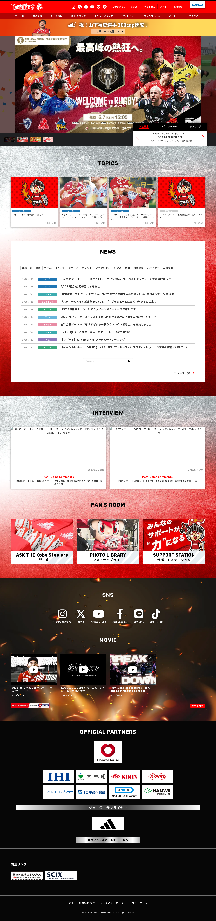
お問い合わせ (87, 903)
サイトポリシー (141, 903)
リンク (69, 903)
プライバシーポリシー (113, 903)
